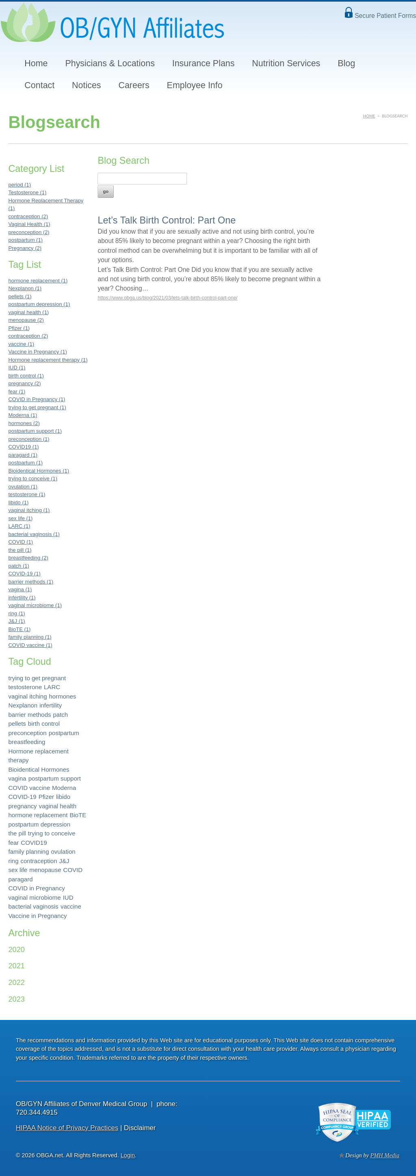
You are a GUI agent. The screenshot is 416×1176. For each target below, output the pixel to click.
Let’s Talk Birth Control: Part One (167, 220)
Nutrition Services (286, 63)
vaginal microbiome (34, 897)
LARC (52, 686)
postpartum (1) (25, 240)
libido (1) (18, 502)
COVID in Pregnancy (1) (36, 399)
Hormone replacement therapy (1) (47, 360)
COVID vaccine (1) (30, 645)
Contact (39, 85)
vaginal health (58, 806)
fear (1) (16, 391)
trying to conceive (52, 833)
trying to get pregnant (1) (37, 407)
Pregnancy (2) (24, 248)
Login (128, 1155)
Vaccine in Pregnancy (37, 915)
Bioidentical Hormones (38, 769)
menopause (45, 869)
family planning (28, 851)
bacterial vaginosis (33, 906)
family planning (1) (29, 637)
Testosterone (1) (27, 192)
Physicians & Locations (109, 63)
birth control (44, 723)
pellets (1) (19, 296)
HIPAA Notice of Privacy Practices (67, 1128)
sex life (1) (20, 518)
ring (13, 860)
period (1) (19, 185)
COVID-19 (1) (24, 574)
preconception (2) (28, 232)
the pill (17, 833)
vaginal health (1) (28, 312)
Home (36, 63)
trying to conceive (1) (32, 478)
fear (13, 842)
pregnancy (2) (24, 383)
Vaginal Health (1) (29, 224)
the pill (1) (19, 550)
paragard (20, 879)
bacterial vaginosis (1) (33, 534)
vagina (17, 778)
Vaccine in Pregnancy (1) (37, 352)
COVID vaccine (29, 787)
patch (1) (18, 566)
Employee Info (195, 85)
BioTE (77, 814)
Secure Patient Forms (385, 15)
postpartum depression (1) (39, 304)
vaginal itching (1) (29, 510)
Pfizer (46, 796)
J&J (64, 860)
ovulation (63, 851)
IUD (68, 897)
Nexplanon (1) (24, 288)
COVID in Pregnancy (36, 888)
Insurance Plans (203, 63)
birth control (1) (25, 376)
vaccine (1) (21, 344)
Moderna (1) (22, 415)
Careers (133, 85)
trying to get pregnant (37, 678)
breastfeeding (26, 741)
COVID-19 (22, 796)
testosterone (25, 686)
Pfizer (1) (19, 328)
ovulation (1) (22, 487)
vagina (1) (20, 589)
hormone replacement (37, 814)
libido (63, 796)
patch (60, 714)
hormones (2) (23, 423)
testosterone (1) (26, 494)
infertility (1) (21, 598)
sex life (17, 869)
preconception (27, 732)
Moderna (64, 787)
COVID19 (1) (23, 447)
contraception (38, 860)
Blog (346, 63)
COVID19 (34, 842)
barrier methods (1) (30, 582)
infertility (50, 705)
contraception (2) (28, 216)
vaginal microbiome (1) (35, 605)
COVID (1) (20, 542)
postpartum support (54, 778)
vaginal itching (27, 696)
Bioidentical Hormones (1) (38, 471)
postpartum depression (39, 824)
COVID (73, 869)
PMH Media (385, 1155)
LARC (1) (19, 526)
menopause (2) (25, 320)
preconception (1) (28, 439)
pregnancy (22, 806)
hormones (62, 696)
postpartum (64, 732)
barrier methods (29, 714)
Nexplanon (22, 705)
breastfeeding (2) (28, 558)
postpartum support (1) (35, 431)
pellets (17, 723)
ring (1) (16, 613)
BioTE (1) (19, 629)
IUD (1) (16, 368)
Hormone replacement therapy (38, 756)
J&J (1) (16, 621)
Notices (86, 85)
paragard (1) (22, 455)
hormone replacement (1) (37, 281)
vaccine (71, 906)
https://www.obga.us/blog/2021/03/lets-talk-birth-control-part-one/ (167, 298)
